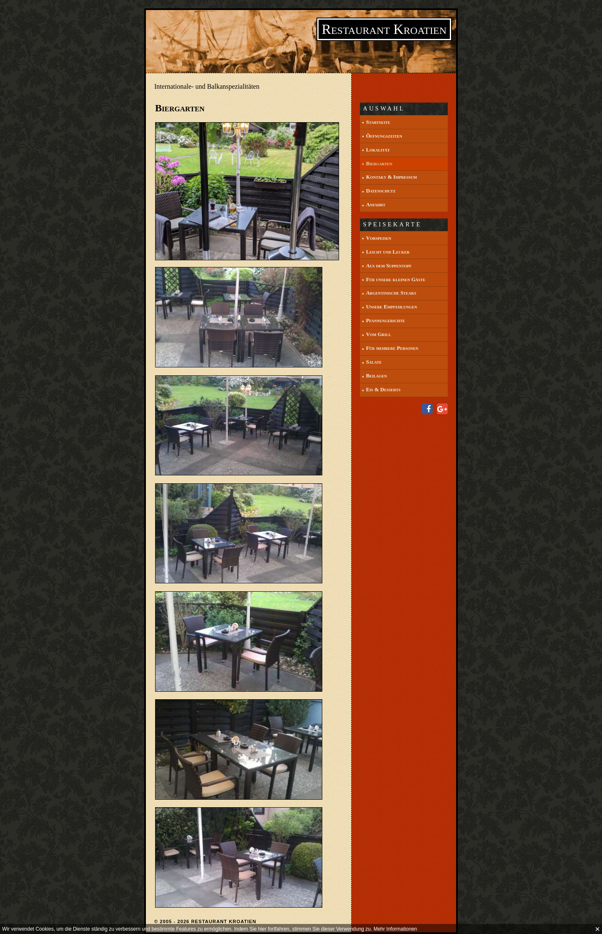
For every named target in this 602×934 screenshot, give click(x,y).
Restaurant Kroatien (384, 29)
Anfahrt (375, 205)
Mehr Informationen (395, 929)
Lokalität (378, 150)
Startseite (378, 122)
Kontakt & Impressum (391, 177)
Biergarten (379, 164)
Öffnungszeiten (384, 136)
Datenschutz (380, 191)
